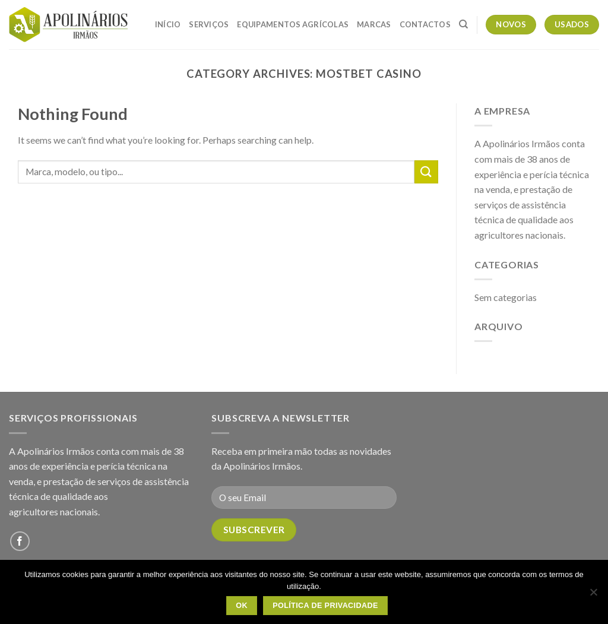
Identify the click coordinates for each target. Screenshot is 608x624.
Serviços (209, 24)
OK (242, 605)
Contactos (425, 24)
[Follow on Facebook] (20, 541)
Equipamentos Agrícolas (293, 24)
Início (168, 24)
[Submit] (426, 171)
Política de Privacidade (325, 605)
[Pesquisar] (463, 24)
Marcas (374, 24)
